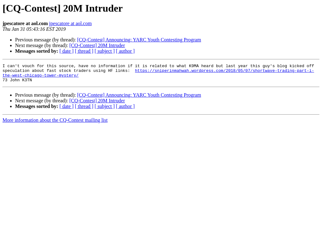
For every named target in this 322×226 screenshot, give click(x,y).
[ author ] (125, 51)
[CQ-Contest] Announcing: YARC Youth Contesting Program (139, 39)
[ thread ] (84, 51)
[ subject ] (105, 51)
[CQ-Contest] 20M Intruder (97, 45)
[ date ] (66, 51)
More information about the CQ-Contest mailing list (55, 123)
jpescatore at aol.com (70, 23)
